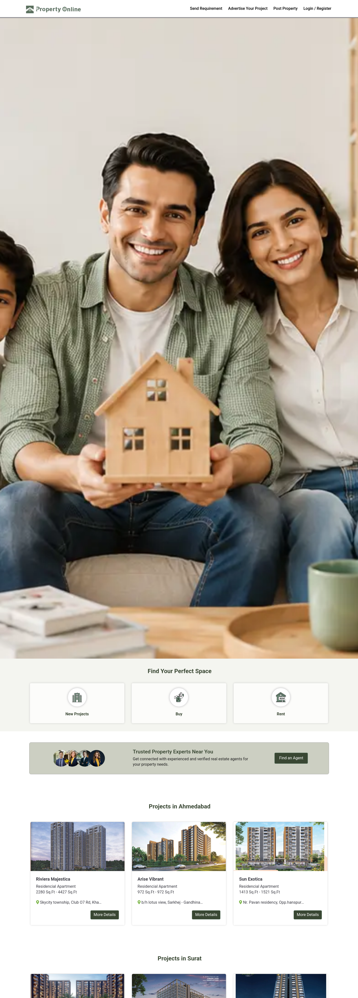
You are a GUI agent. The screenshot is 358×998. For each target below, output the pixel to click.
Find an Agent (291, 758)
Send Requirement (206, 8)
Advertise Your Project (248, 8)
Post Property (285, 8)
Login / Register (317, 8)
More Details (105, 914)
